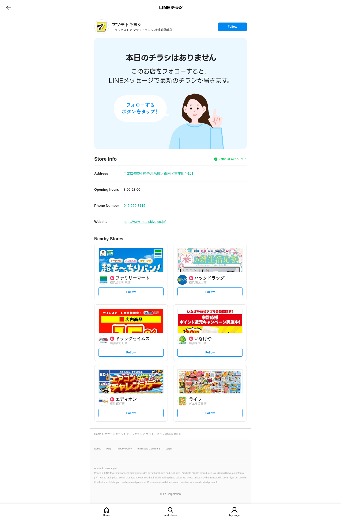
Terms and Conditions (148, 449)
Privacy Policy (124, 449)
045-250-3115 (134, 206)
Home (106, 515)
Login (169, 449)
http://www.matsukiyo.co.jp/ (145, 222)
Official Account (231, 159)
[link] (101, 26)
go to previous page (8, 7)
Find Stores (170, 515)
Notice (97, 449)
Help (109, 449)
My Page (234, 515)
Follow (232, 28)
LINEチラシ (171, 7)
